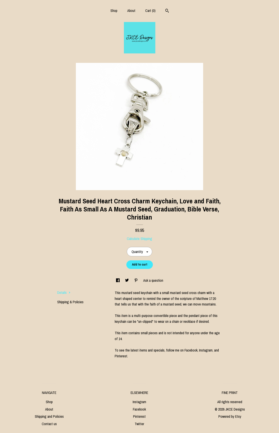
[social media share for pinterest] (136, 280)
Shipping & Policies (70, 301)
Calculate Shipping (139, 238)
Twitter (139, 423)
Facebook (139, 409)
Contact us (49, 423)
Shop (113, 10)
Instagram (139, 401)
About (131, 10)
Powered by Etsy (229, 416)
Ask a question (153, 280)
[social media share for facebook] (118, 280)
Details (63, 292)
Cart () (150, 10)
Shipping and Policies (49, 416)
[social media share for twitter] (127, 280)
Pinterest (139, 416)
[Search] (167, 11)
